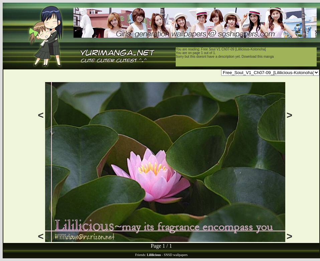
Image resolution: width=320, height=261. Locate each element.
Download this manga (258, 56)
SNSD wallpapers (175, 255)
